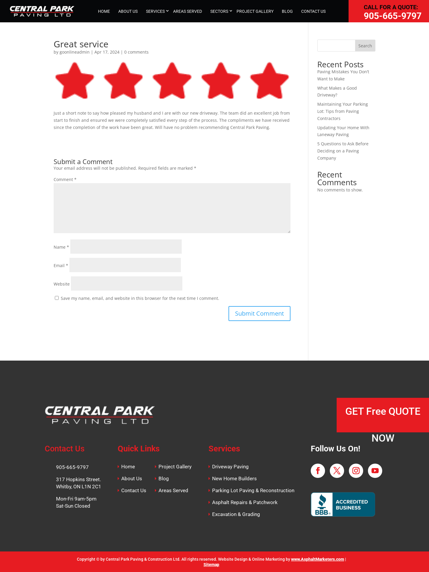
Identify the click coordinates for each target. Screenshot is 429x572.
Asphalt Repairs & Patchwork (245, 502)
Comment (65, 179)
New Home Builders (234, 478)
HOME (104, 11)
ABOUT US (128, 11)
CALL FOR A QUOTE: (391, 7)
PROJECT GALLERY (255, 11)
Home (128, 467)
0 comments (136, 52)
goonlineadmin (75, 52)
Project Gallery (175, 467)
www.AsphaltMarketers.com (317, 559)
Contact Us (133, 490)
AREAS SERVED (187, 11)
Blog (163, 478)
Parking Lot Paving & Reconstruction (253, 490)
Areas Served (173, 490)
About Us (131, 478)
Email (61, 265)
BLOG (287, 11)
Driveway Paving (230, 467)
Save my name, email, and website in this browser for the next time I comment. (140, 298)
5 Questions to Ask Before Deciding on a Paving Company (343, 151)
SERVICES (155, 11)
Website (62, 284)
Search (365, 46)
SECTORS (219, 11)
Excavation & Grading (236, 514)
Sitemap (211, 564)
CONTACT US (313, 11)
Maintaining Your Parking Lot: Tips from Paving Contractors (342, 111)
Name (61, 247)
